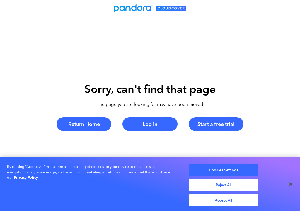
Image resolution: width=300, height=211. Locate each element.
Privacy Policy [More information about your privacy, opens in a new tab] (26, 178)
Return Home (84, 124)
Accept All (223, 201)
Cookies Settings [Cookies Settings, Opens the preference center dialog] (223, 171)
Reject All (223, 186)
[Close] (290, 184)
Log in (150, 124)
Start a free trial (216, 124)
